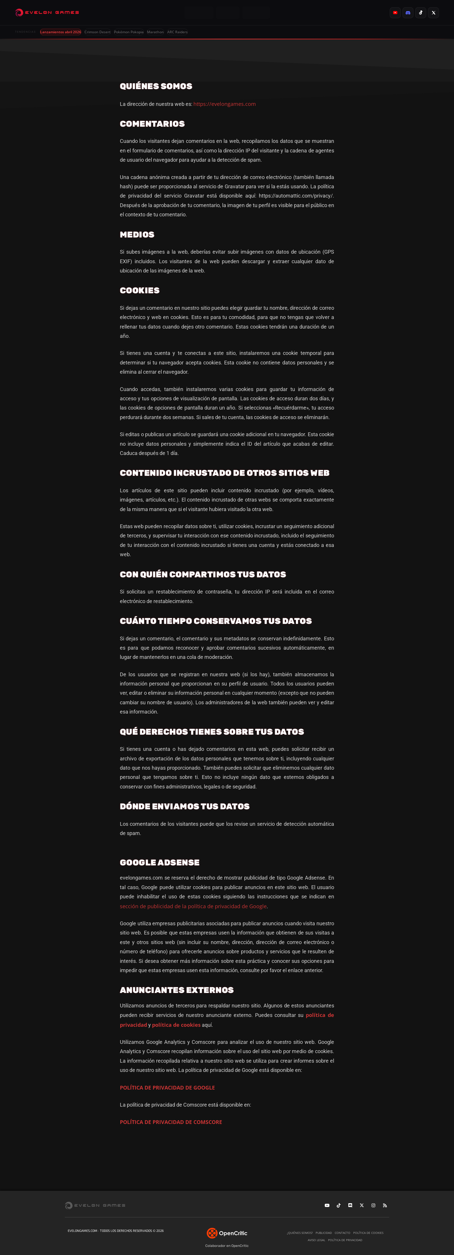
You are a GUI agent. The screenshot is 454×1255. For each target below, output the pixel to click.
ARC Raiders (177, 32)
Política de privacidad (345, 1240)
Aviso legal (316, 1240)
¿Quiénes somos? (300, 1233)
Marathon (155, 32)
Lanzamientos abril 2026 (60, 32)
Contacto (342, 1233)
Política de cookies (368, 1233)
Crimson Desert (98, 32)
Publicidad (324, 1233)
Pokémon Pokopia (129, 32)
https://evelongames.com (224, 103)
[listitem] (395, 12)
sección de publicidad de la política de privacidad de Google (193, 906)
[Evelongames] (47, 12)
